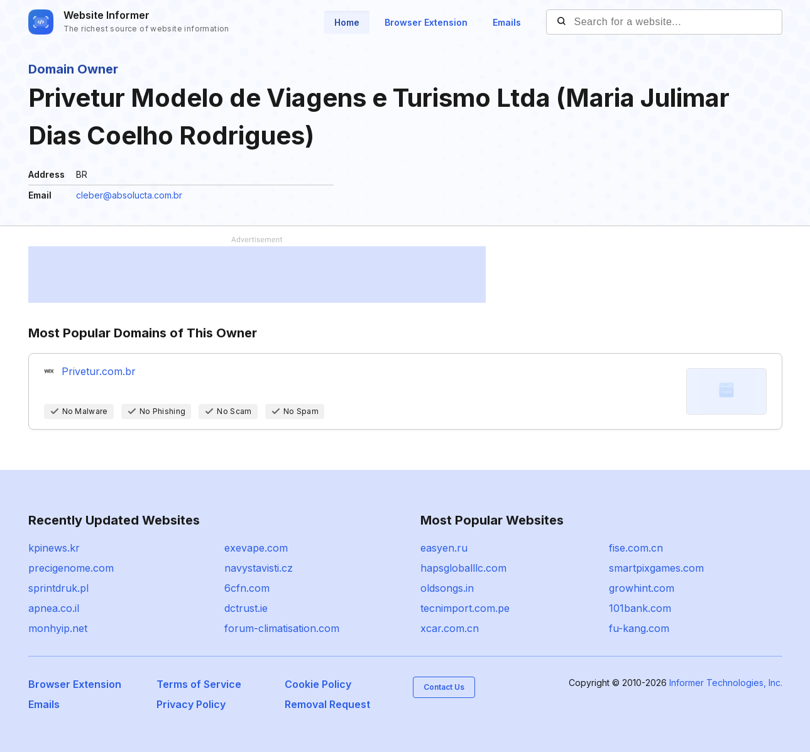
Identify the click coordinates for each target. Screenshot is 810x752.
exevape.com (256, 548)
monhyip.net (57, 628)
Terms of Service (198, 684)
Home (346, 22)
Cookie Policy (318, 684)
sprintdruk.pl (58, 588)
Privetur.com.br (99, 371)
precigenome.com (71, 568)
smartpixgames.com (656, 568)
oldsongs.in (447, 588)
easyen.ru (444, 548)
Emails (507, 22)
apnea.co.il (53, 608)
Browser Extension (426, 22)
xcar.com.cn (449, 628)
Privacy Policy (191, 704)
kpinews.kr (54, 548)
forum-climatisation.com (281, 628)
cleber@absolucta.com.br (129, 195)
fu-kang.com (639, 628)
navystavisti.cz (258, 568)
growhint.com (641, 588)
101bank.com (640, 608)
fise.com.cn (636, 548)
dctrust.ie (246, 608)
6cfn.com (247, 588)
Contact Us (444, 687)
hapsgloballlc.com (463, 568)
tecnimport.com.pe (465, 608)
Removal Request (327, 704)
